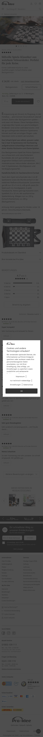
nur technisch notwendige (20, 380)
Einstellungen (15, 385)
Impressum (20, 376)
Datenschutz (28, 385)
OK (21, 391)
